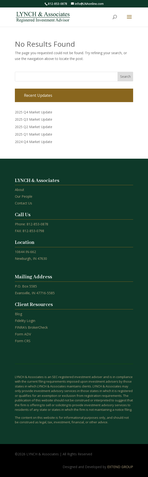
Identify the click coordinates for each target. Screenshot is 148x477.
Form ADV (23, 334)
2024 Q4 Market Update (33, 141)
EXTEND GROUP (120, 466)
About (19, 189)
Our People (23, 196)
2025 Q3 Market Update (33, 119)
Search (125, 76)
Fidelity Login (25, 320)
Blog (18, 314)
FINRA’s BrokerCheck (31, 327)
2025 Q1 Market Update (33, 134)
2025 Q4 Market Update (33, 112)
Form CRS (22, 341)
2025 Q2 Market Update (33, 126)
